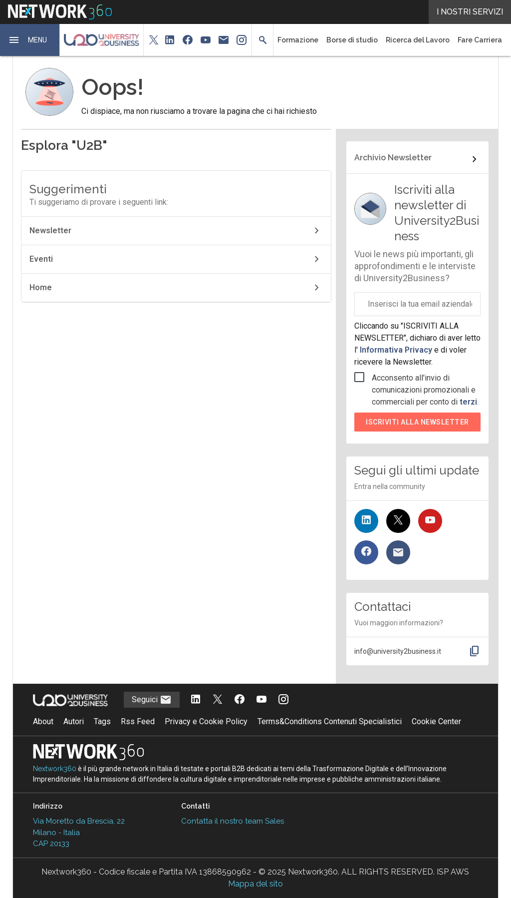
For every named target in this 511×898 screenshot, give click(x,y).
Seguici (152, 700)
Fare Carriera (480, 40)
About (43, 721)
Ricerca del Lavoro (418, 40)
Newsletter (176, 231)
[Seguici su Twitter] (398, 521)
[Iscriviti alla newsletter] (398, 552)
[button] (30, 40)
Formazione (297, 40)
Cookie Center (436, 721)
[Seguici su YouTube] (430, 521)
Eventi (176, 259)
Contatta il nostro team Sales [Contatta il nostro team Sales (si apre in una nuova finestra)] (232, 821)
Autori (73, 721)
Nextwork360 (54, 769)
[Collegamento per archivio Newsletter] (417, 159)
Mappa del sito (255, 884)
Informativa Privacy (396, 350)
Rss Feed (138, 721)
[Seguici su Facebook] (366, 552)
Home (176, 288)
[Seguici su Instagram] (283, 700)
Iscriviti (417, 422)
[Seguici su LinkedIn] (366, 521)
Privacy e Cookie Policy (206, 721)
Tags (102, 721)
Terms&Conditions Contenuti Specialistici (329, 721)
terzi (468, 402)
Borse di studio (352, 40)
